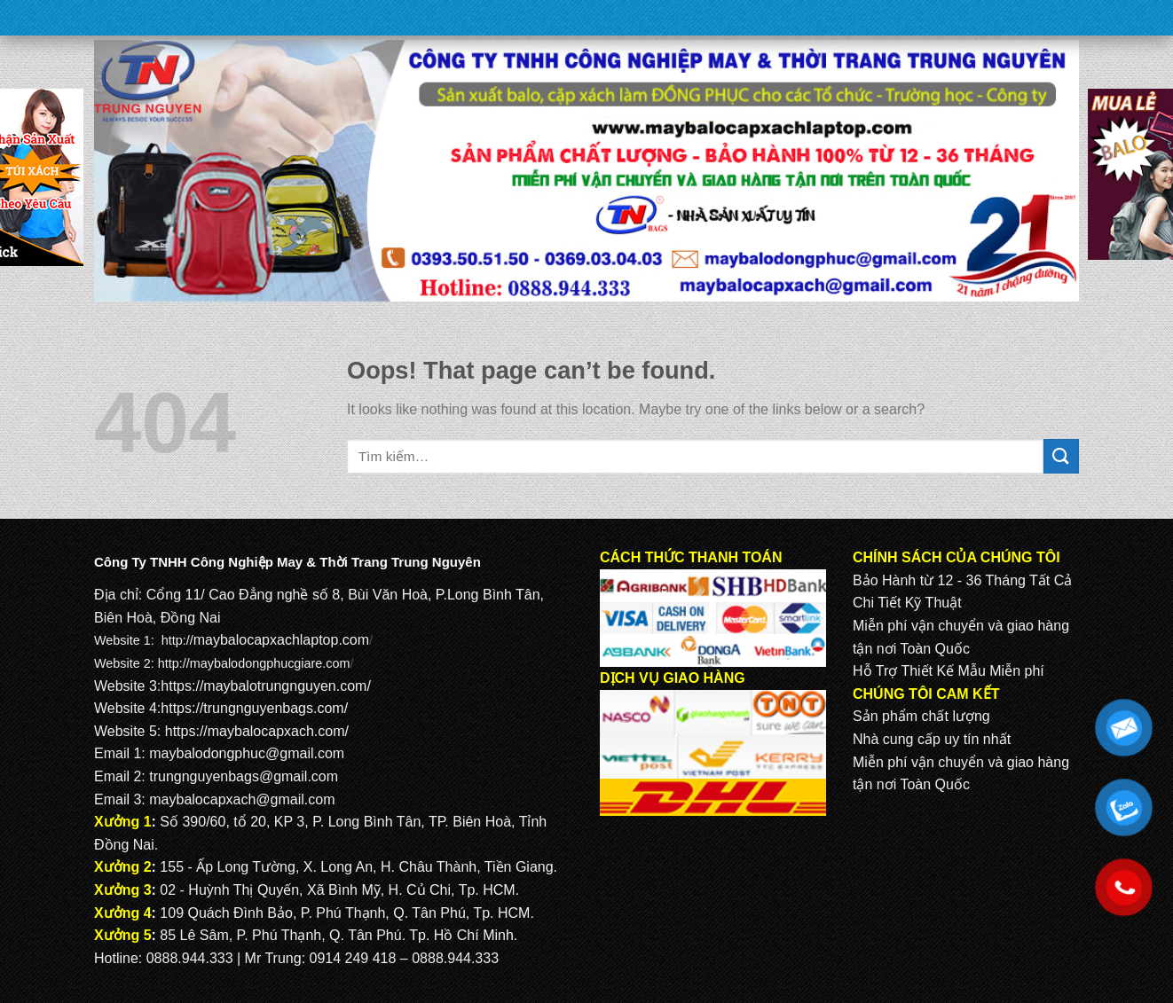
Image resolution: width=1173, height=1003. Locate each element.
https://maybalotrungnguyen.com (263, 685)
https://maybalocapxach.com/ (257, 731)
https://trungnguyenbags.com (252, 708)
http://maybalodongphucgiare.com (254, 663)
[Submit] (1061, 456)
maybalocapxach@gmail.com (242, 799)
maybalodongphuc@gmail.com (246, 753)
